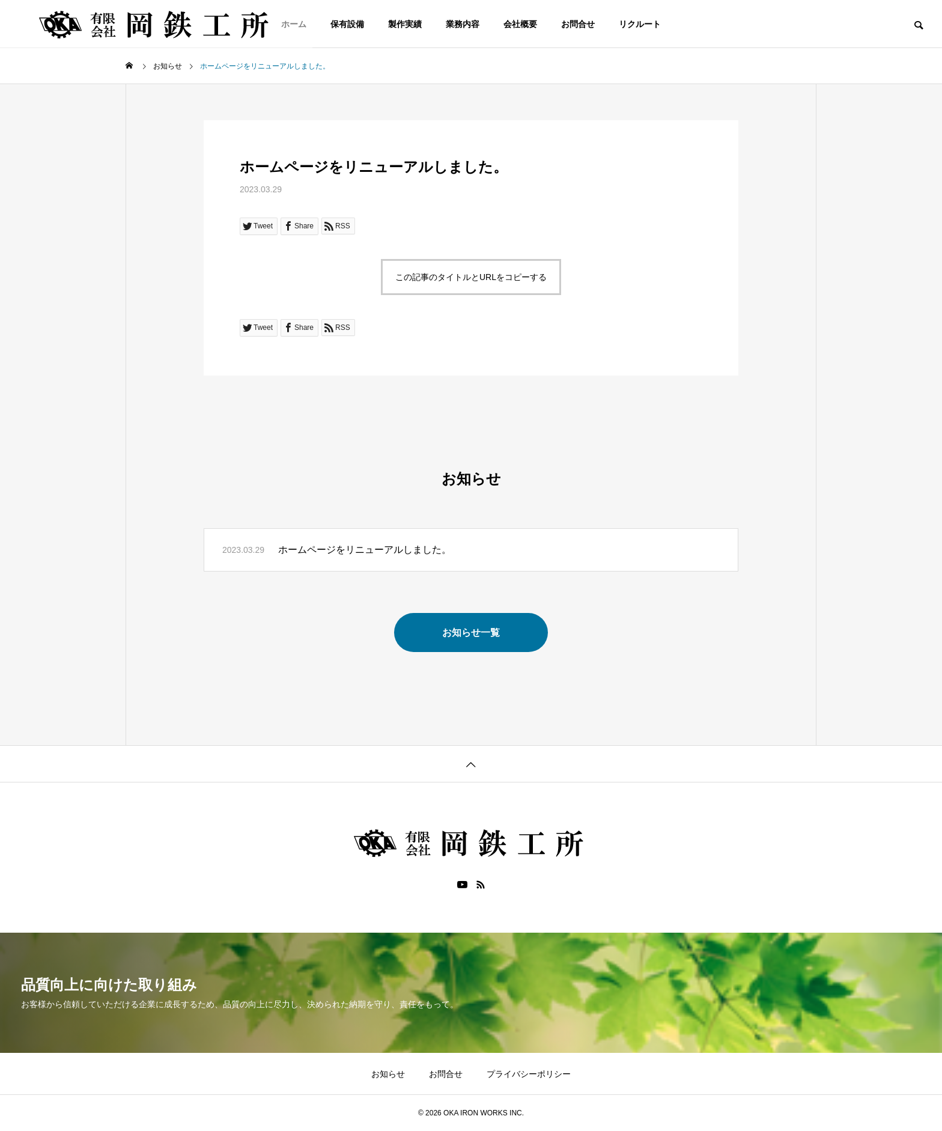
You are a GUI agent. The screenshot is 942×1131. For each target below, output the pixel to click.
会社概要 (520, 24)
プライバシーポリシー (529, 1074)
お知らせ (388, 1074)
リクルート (640, 24)
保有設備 (347, 24)
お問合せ (578, 24)
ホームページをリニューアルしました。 (364, 549)
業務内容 (462, 24)
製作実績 (405, 24)
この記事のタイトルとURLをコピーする (471, 277)
